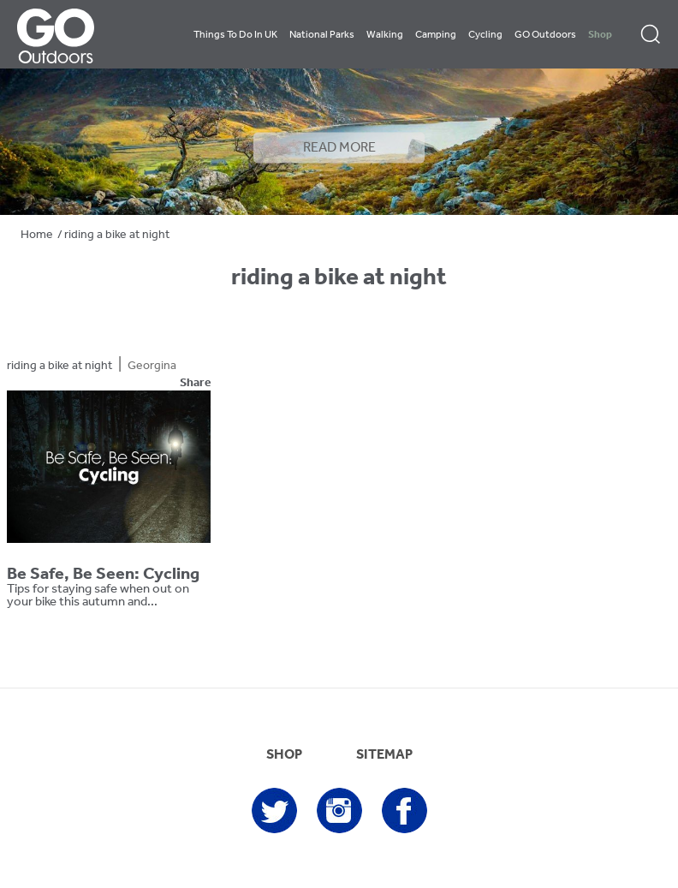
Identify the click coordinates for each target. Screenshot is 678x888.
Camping (435, 35)
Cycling (485, 35)
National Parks (321, 35)
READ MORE (339, 148)
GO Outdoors (545, 35)
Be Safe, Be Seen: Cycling (103, 574)
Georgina (152, 366)
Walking (384, 35)
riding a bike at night (59, 366)
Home (37, 235)
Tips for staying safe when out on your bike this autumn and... (98, 596)
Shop (600, 35)
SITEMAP (384, 755)
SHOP (284, 755)
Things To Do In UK (235, 35)
